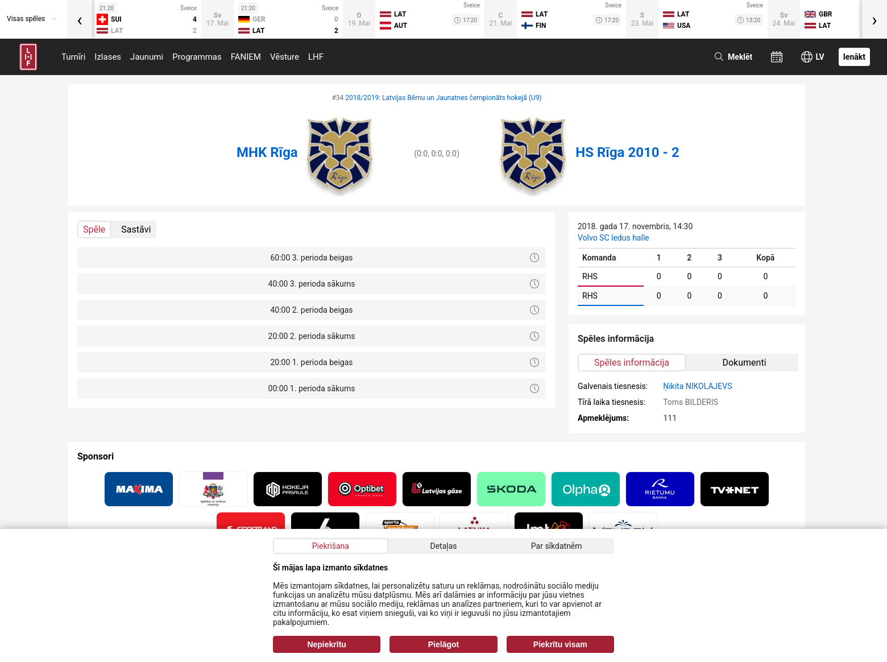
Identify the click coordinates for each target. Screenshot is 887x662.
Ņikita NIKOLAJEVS (697, 386)
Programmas (197, 57)
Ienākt (854, 56)
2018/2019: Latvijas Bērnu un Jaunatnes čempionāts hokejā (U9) (443, 98)
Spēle (94, 229)
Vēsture (284, 57)
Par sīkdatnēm (556, 546)
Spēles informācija (631, 362)
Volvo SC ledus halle (613, 237)
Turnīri (73, 57)
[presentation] (79, 19)
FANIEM (246, 57)
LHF (316, 57)
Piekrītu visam (560, 644)
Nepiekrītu (326, 644)
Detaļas (443, 546)
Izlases (107, 57)
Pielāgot (443, 644)
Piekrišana (330, 546)
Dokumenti (744, 362)
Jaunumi (146, 57)
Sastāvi (136, 229)
